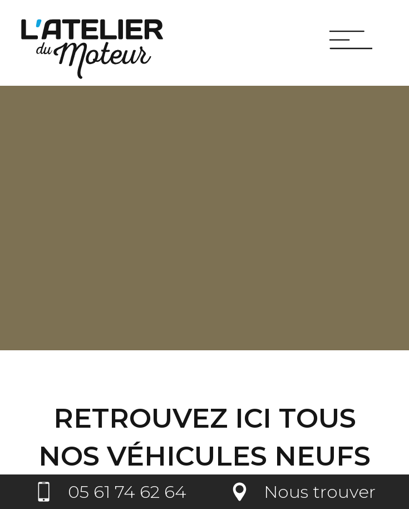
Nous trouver (320, 491)
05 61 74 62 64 (127, 491)
